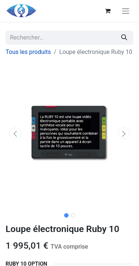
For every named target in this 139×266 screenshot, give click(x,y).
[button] (15, 133)
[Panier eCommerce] (107, 10)
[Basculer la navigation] (125, 11)
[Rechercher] (124, 38)
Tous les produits (28, 51)
